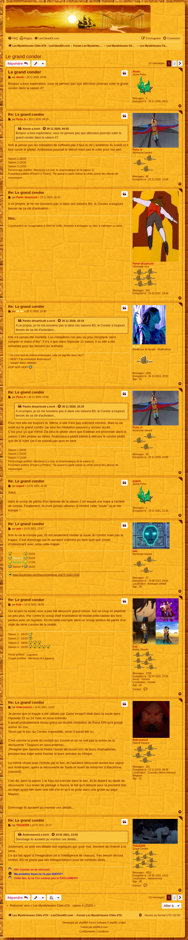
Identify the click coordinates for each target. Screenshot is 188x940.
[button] (180, 63)
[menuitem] (13, 38)
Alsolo (136, 71)
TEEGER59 (139, 845)
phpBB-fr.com (100, 927)
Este (135, 646)
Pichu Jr (137, 149)
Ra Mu (136, 346)
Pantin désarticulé (143, 263)
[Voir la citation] (44, 128)
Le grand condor (23, 56)
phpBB (82, 922)
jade (135, 551)
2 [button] (174, 63)
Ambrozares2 (140, 740)
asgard (137, 481)
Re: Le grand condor (26, 114)
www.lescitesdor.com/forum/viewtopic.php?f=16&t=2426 (46, 574)
